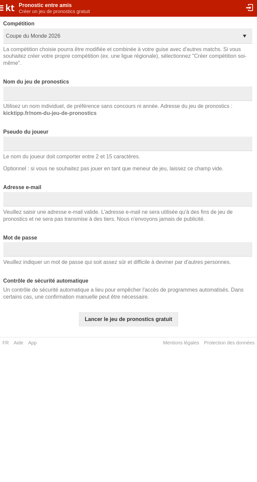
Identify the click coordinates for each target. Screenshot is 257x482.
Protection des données (229, 342)
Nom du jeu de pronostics (36, 82)
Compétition (18, 23)
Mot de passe (20, 237)
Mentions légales (181, 342)
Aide (18, 342)
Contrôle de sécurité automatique (45, 281)
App (32, 342)
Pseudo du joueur (26, 132)
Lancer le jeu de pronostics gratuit (128, 319)
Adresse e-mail (22, 187)
